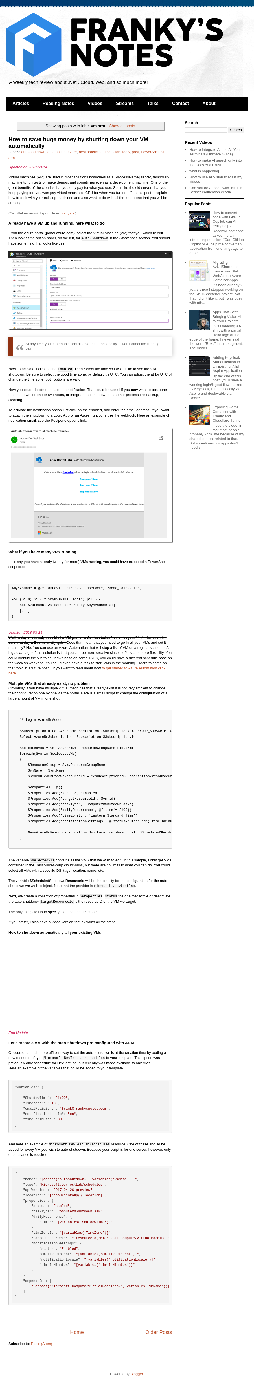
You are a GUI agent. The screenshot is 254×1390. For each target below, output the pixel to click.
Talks (153, 103)
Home (77, 1332)
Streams (125, 103)
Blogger (136, 1374)
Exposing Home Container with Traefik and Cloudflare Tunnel (227, 414)
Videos (95, 103)
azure (72, 152)
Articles (20, 103)
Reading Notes (58, 103)
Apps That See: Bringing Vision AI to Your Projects (227, 316)
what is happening (204, 171)
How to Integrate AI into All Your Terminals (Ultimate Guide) (215, 152)
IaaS (126, 152)
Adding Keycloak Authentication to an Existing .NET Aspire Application (227, 364)
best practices (90, 152)
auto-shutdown (33, 152)
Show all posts (122, 126)
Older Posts (158, 1332)
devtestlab (112, 152)
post (135, 152)
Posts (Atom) (41, 1344)
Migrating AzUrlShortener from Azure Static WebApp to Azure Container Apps (227, 271)
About (208, 103)
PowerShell (150, 152)
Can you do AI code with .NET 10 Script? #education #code (216, 190)
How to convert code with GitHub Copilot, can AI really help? (226, 219)
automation (56, 152)
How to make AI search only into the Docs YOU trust (215, 162)
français (67, 213)
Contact (180, 103)
